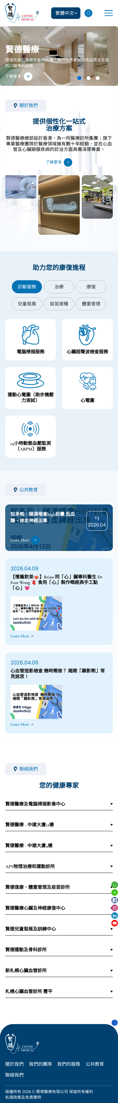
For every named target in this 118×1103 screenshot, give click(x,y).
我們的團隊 (40, 1064)
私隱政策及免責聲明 (23, 1097)
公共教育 (95, 1064)
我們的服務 (68, 1064)
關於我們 (14, 1064)
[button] (79, 78)
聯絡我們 (14, 1075)
